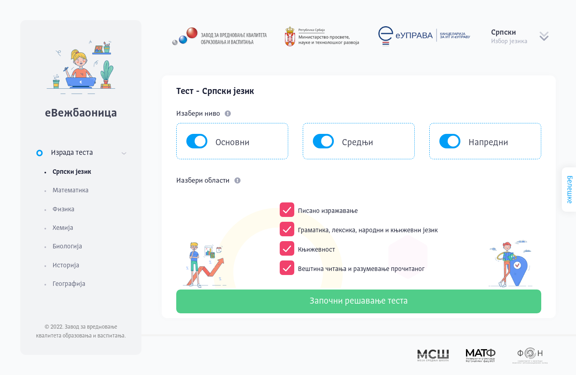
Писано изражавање (328, 211)
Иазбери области (208, 180)
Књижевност (316, 250)
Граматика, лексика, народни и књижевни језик (368, 230)
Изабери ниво (203, 113)
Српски (503, 32)
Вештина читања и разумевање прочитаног (361, 269)
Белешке (569, 189)
